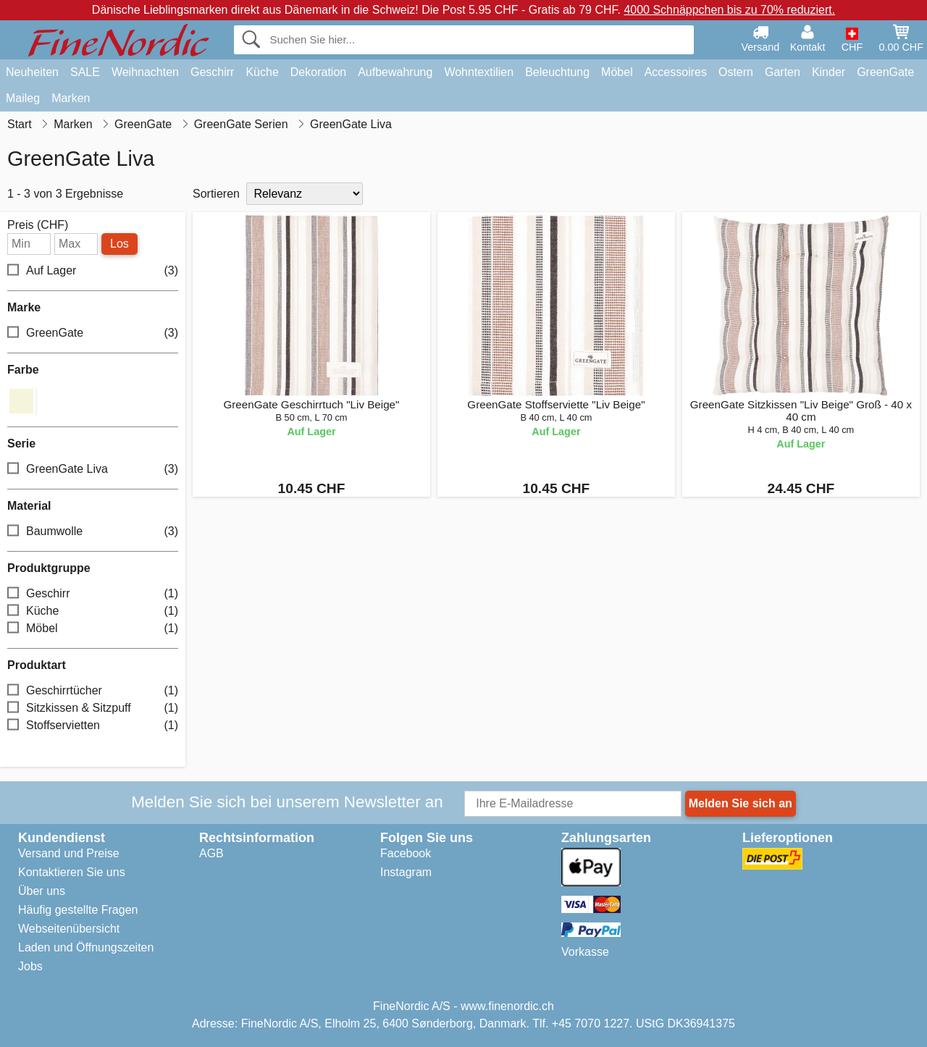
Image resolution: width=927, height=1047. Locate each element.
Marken (70, 98)
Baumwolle (92, 531)
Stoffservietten (92, 725)
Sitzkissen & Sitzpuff (92, 708)
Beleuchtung (557, 72)
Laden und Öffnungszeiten (86, 947)
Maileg (23, 98)
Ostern (735, 72)
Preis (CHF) (37, 225)
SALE (85, 72)
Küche (262, 72)
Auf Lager (92, 271)
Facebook (405, 853)
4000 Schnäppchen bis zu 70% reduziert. (729, 10)
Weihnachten (145, 72)
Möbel (617, 72)
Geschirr (212, 72)
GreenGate (885, 72)
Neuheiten (32, 72)
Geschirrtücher (92, 690)
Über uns (41, 891)
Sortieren (216, 194)
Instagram (406, 872)
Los (119, 243)
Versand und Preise (68, 853)
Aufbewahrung (395, 72)
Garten (782, 72)
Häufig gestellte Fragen (78, 910)
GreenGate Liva (92, 469)
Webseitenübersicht (68, 928)
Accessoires (676, 72)
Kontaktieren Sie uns (71, 872)
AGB (211, 853)
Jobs (30, 966)
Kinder (828, 72)
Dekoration (318, 72)
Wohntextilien (478, 72)
